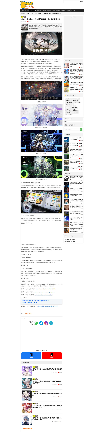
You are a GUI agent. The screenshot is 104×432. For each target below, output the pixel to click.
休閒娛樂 (68, 10)
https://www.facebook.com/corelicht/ (43, 295)
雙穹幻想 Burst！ (69, 104)
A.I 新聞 (73, 10)
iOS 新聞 (27, 10)
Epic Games (69, 105)
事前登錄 (39, 10)
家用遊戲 (58, 10)
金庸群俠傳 (75, 111)
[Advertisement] (41, 234)
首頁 (22, 10)
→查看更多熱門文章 (27, 428)
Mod (79, 102)
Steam (73, 99)
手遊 (24, 16)
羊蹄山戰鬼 (68, 112)
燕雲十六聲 (68, 109)
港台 (22, 16)
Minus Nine (75, 112)
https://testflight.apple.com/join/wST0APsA (48, 306)
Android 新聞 (33, 10)
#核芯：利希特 (28, 313)
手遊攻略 (44, 10)
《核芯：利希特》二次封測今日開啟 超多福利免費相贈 (47, 13)
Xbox (78, 99)
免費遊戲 (68, 99)
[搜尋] (71, 1)
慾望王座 (68, 107)
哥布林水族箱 (69, 114)
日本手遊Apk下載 (51, 10)
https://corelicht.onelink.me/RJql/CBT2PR (46, 289)
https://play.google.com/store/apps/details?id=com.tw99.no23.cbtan (35, 301)
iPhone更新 (68, 111)
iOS (75, 102)
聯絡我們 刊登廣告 (70, 241)
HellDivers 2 (69, 100)
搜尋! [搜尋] (81, 1)
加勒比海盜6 (74, 107)
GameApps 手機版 (70, 239)
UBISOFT (75, 100)
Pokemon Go (69, 102)
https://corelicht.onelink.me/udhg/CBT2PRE (44, 292)
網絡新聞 (63, 10)
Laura (74, 109)
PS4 (74, 105)
